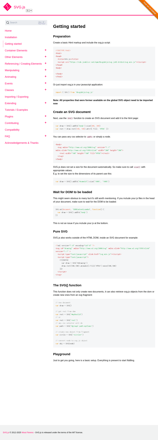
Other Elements (14, 57)
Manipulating (12, 70)
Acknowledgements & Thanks (22, 142)
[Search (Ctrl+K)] (26, 22)
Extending (10, 103)
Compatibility (12, 129)
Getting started (13, 43)
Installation (11, 37)
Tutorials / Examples (16, 109)
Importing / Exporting (16, 96)
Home (8, 30)
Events (9, 83)
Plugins (9, 116)
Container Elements (16, 50)
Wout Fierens (28, 432)
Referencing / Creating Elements (23, 63)
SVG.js (19, 7)
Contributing (12, 123)
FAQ (7, 136)
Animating (10, 76)
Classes (9, 90)
